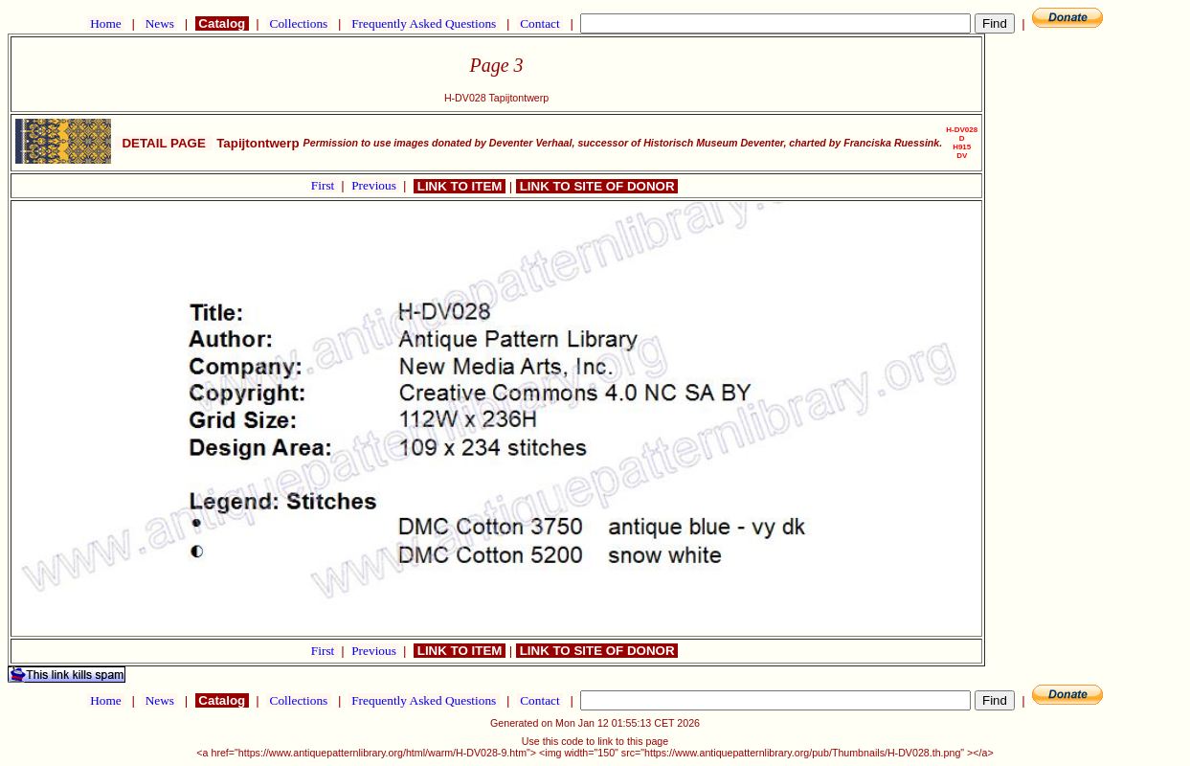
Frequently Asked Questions (424, 23)
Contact (540, 23)
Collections (298, 23)
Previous (375, 185)
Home (105, 23)
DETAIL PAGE (164, 143)
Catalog (222, 23)
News (159, 23)
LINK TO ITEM (459, 186)
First (324, 185)
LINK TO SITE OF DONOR (597, 186)
